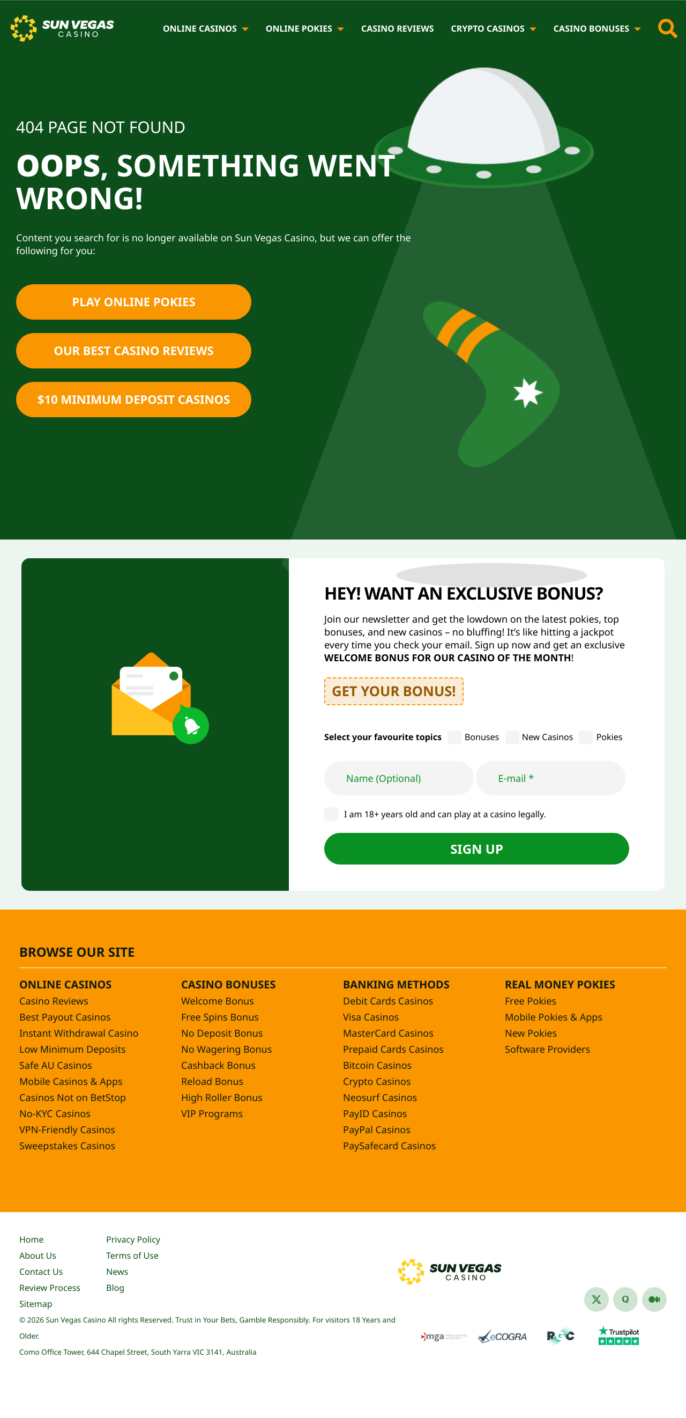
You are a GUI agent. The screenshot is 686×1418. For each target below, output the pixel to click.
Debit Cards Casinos (388, 1001)
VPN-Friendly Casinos (67, 1130)
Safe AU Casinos (55, 1065)
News (117, 1271)
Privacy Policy (133, 1239)
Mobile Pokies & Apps (553, 1017)
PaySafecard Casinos (389, 1146)
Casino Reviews (397, 28)
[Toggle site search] (667, 28)
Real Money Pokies (560, 984)
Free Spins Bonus (220, 1017)
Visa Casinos (371, 1017)
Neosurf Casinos (380, 1097)
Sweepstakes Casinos (67, 1146)
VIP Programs (212, 1113)
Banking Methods (396, 984)
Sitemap (36, 1304)
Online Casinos (200, 28)
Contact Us (41, 1271)
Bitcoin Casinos (377, 1065)
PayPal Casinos (377, 1130)
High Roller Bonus (222, 1097)
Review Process (49, 1288)
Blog (115, 1288)
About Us (37, 1255)
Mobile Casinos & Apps (71, 1081)
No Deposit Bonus (222, 1033)
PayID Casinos (375, 1113)
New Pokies (531, 1033)
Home (31, 1239)
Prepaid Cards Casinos (393, 1049)
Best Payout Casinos (64, 1017)
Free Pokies (530, 1001)
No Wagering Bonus (226, 1049)
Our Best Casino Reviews (134, 351)
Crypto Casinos (487, 28)
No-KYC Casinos (55, 1113)
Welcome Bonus (217, 1001)
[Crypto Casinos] (533, 28)
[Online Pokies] (340, 28)
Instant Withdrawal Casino (78, 1033)
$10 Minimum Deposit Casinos (134, 400)
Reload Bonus (212, 1081)
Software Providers (547, 1049)
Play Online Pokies (133, 302)
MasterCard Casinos (388, 1033)
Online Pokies (299, 28)
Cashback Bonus (218, 1065)
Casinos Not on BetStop (72, 1097)
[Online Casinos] (245, 28)
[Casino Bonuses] (637, 28)
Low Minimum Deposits (72, 1049)
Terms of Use (132, 1255)
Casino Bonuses (591, 28)
